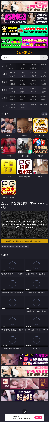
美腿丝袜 (12, 92)
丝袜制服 (22, 76)
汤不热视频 (43, 104)
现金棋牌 (33, 68)
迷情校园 (12, 100)
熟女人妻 (12, 76)
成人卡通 (33, 80)
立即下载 (38, 418)
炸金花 (23, 68)
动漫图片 (43, 88)
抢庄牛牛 (43, 68)
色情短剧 (22, 108)
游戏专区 (43, 65)
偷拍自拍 (22, 80)
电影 (3, 82)
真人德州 (22, 65)
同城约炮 (12, 104)
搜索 (44, 57)
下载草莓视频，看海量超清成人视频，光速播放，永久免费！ (26, 241)
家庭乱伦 (22, 96)
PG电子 (12, 65)
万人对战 (33, 65)
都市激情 (12, 96)
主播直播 (33, 76)
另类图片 (43, 92)
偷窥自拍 (12, 88)
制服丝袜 (12, 84)
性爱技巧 (43, 100)
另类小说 (22, 100)
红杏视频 (12, 108)
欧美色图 (33, 88)
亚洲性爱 (12, 80)
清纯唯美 (22, 92)
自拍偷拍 (22, 73)
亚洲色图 (22, 88)
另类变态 (43, 84)
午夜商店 (22, 104)
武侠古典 (43, 96)
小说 (3, 98)
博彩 (3, 66)
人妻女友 (33, 96)
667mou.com (24, 52)
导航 (3, 106)
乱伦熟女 (33, 84)
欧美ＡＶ (33, 73)
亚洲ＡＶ (12, 73)
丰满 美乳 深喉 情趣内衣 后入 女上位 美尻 (15, 246)
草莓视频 (33, 104)
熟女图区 (33, 92)
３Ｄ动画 (43, 73)
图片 (3, 90)
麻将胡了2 (12, 68)
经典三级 (22, 84)
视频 (3, 74)
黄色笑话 (33, 100)
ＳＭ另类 (43, 76)
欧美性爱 (43, 80)
